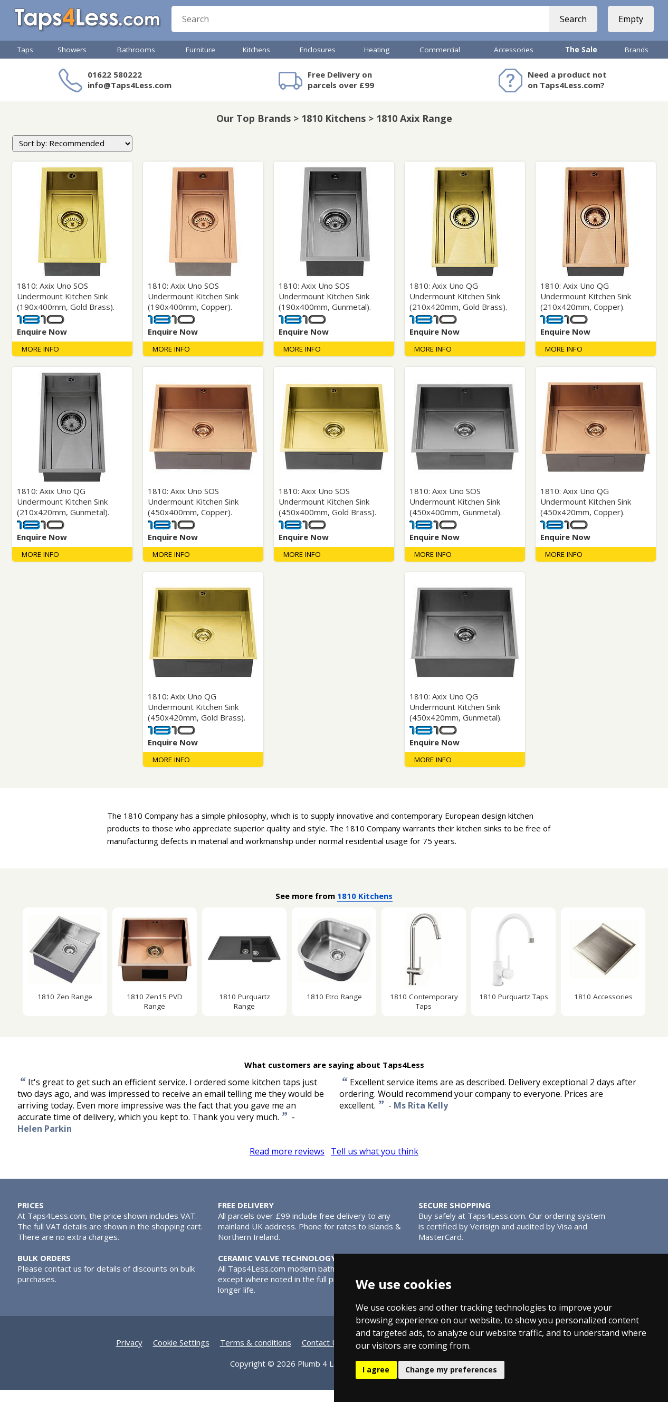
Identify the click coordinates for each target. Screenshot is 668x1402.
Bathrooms (136, 62)
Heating (376, 62)
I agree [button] (375, 1370)
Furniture (200, 62)
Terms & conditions (255, 1354)
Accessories (513, 62)
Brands (636, 62)
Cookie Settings (181, 1354)
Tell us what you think (374, 1163)
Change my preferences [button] (451, 1370)
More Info (40, 361)
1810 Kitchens (365, 908)
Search (570, 26)
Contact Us (322, 1354)
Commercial (439, 62)
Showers (72, 62)
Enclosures (318, 62)
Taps (25, 62)
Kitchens (256, 62)
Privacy (129, 1354)
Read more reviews (287, 1163)
